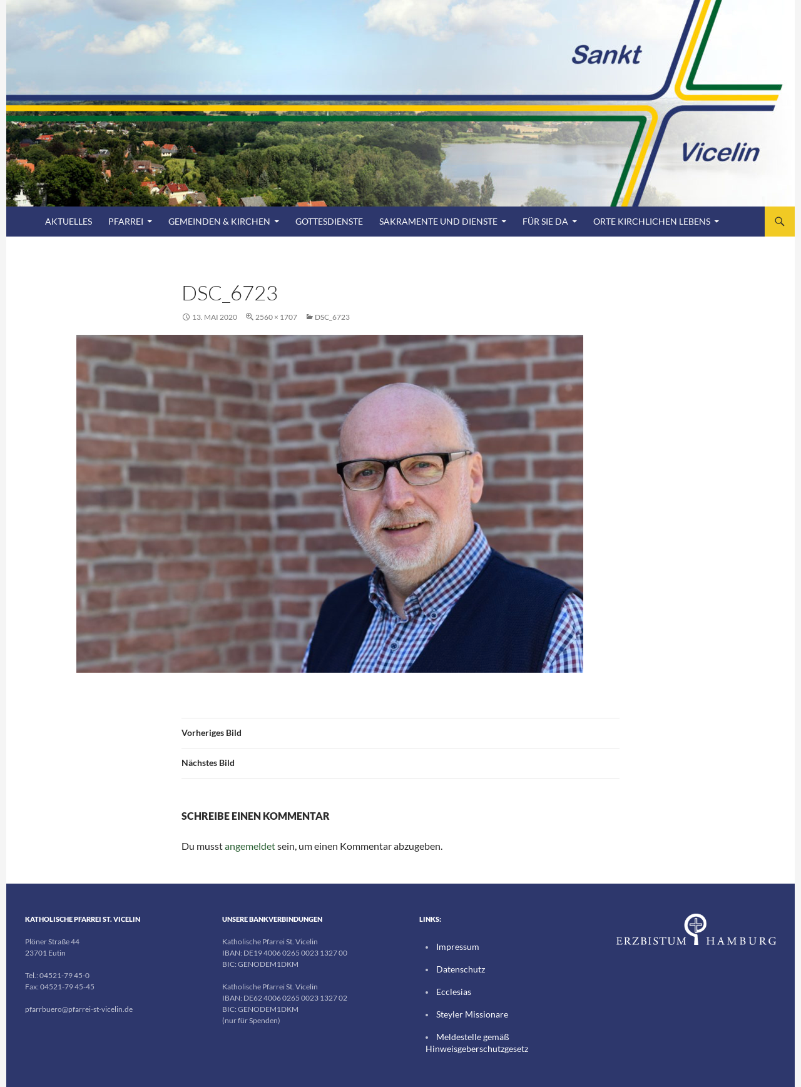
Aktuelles (68, 221)
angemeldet (250, 846)
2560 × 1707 (276, 317)
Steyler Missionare (466, 1012)
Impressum (454, 946)
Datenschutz (457, 968)
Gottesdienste (329, 221)
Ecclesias (451, 990)
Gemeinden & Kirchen (219, 221)
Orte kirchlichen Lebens (651, 221)
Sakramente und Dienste (438, 221)
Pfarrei (125, 221)
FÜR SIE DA (545, 221)
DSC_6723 (332, 317)
